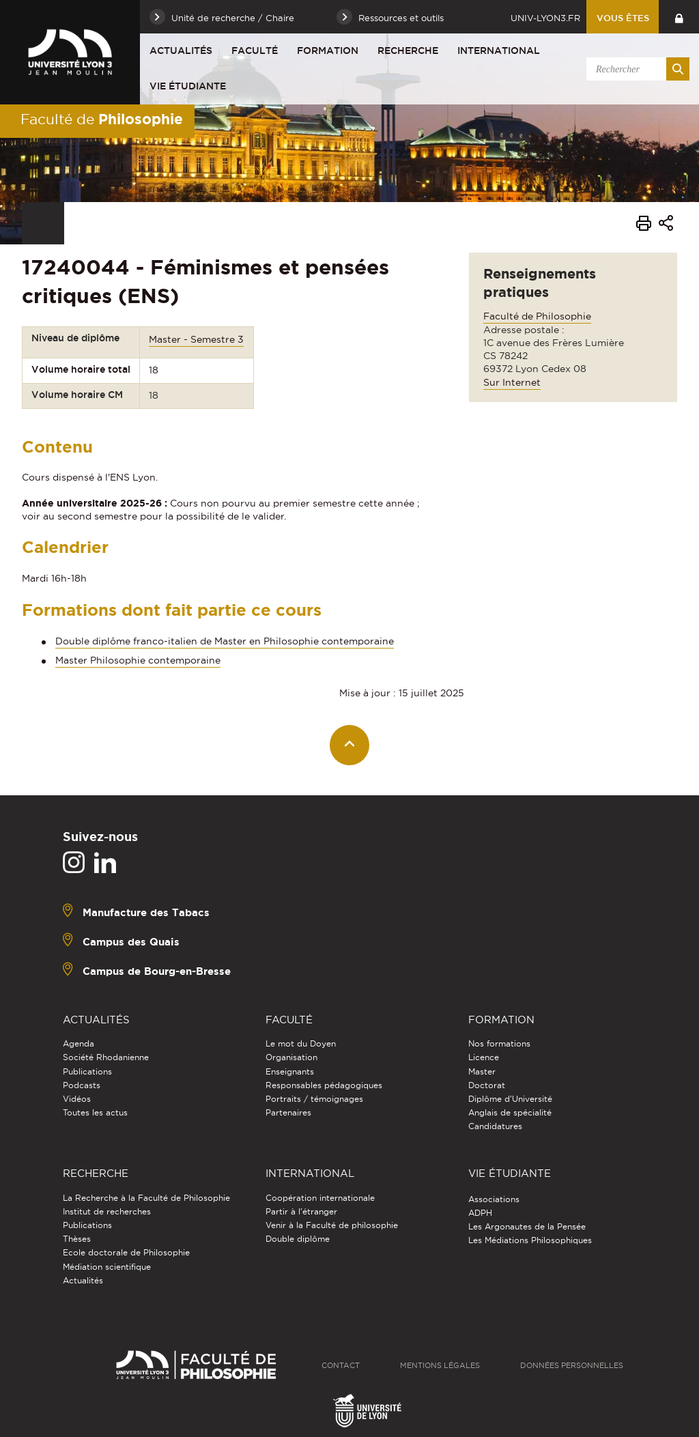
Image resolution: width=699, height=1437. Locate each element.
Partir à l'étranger (301, 1211)
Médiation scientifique (107, 1266)
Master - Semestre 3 (196, 339)
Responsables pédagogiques (324, 1085)
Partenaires (288, 1112)
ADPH (480, 1212)
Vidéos (77, 1098)
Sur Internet (512, 382)
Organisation (291, 1057)
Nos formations (499, 1043)
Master (482, 1071)
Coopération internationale (320, 1197)
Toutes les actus (95, 1112)
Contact (341, 1365)
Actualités (180, 50)
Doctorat (486, 1085)
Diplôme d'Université (510, 1098)
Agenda (78, 1043)
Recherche (407, 50)
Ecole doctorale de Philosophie (126, 1252)
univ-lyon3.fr (545, 18)
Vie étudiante (187, 86)
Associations (493, 1199)
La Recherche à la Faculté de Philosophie (146, 1197)
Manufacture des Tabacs (146, 912)
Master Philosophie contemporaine (137, 660)
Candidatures (495, 1126)
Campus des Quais (131, 942)
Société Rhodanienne (106, 1057)
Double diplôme (298, 1238)
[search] (635, 69)
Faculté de (101, 119)
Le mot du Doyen (301, 1043)
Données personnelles (571, 1365)
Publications (87, 1071)
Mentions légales (440, 1365)
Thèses (77, 1238)
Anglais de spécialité (510, 1112)
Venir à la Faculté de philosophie (332, 1225)
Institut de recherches (107, 1211)
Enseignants (290, 1071)
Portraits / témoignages (314, 1098)
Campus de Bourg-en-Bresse (157, 971)
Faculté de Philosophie (537, 316)
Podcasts (81, 1085)
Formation (327, 50)
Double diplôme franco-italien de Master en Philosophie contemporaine (224, 641)
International (498, 50)
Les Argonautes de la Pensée (527, 1226)
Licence (483, 1057)
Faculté (254, 50)
